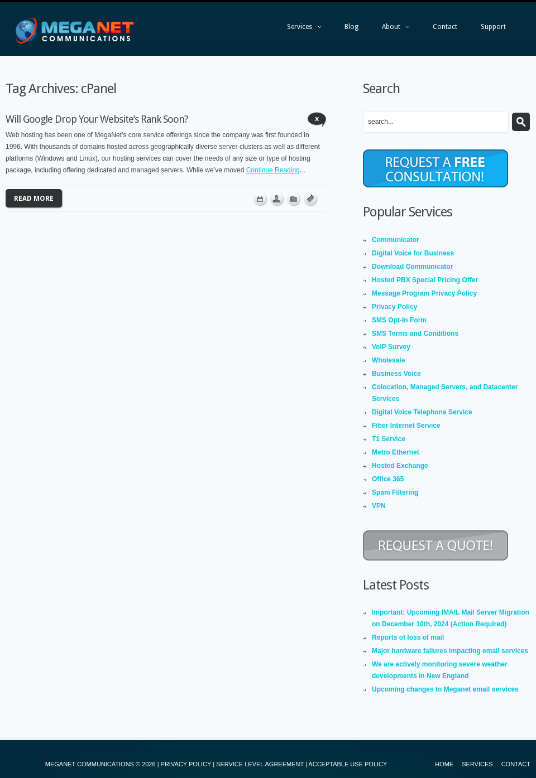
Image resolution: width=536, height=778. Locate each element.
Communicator (395, 240)
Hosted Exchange (400, 466)
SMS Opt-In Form (399, 320)
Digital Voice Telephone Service (422, 412)
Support (493, 27)
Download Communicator (412, 266)
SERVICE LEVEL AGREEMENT (260, 764)
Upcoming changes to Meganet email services (445, 689)
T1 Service (388, 439)
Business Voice (396, 374)
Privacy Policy (394, 307)
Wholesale (388, 360)
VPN (379, 506)
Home (444, 764)
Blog (351, 27)
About (390, 29)
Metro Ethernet (395, 452)
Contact (445, 27)
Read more (34, 198)
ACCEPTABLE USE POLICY (347, 764)
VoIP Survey (391, 347)
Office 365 (388, 479)
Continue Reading (273, 170)
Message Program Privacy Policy (424, 293)
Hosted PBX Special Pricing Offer (425, 280)
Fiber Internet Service (406, 425)
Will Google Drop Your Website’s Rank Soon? (97, 119)
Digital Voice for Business (413, 253)
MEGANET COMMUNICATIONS (89, 764)
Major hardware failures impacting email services (450, 651)
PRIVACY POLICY (186, 764)
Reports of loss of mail (408, 637)
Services (298, 29)
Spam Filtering (395, 492)
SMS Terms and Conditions (415, 333)
